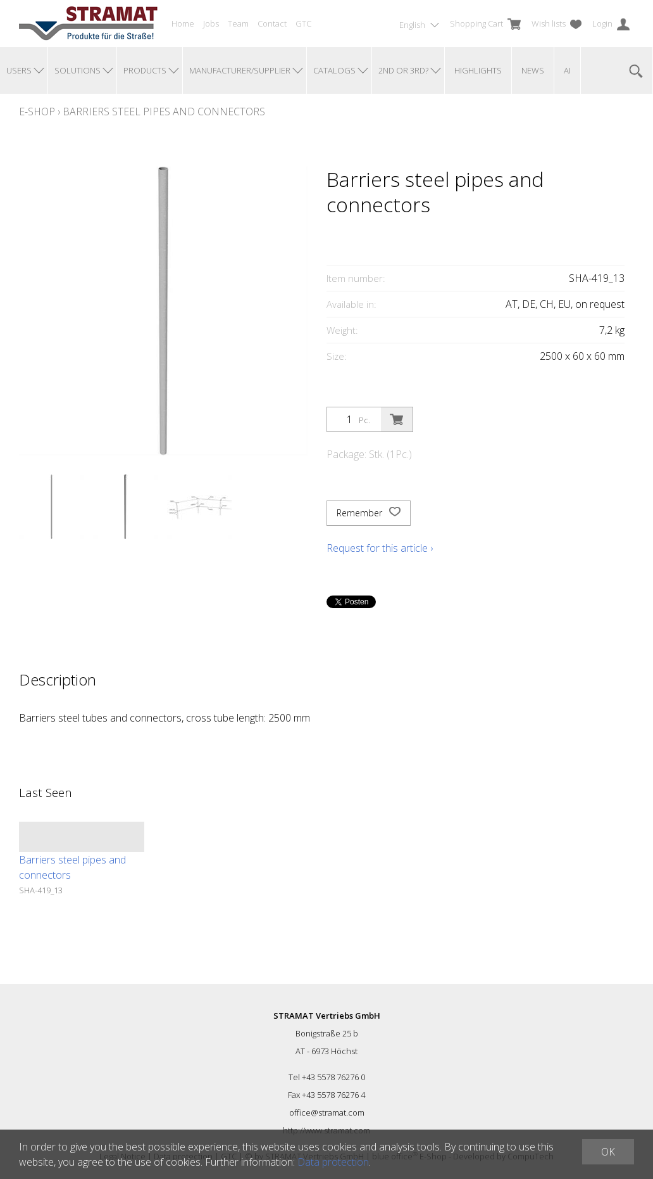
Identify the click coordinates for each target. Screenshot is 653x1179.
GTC (303, 23)
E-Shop (37, 111)
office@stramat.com (326, 1112)
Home (182, 23)
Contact (272, 23)
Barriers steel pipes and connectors (164, 111)
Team (238, 23)
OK (608, 1152)
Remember (369, 513)
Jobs (211, 23)
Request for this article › (379, 548)
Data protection (333, 1162)
